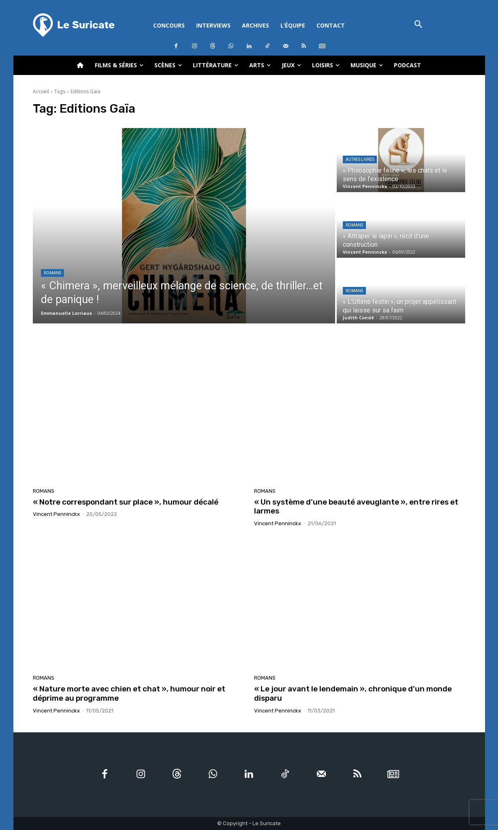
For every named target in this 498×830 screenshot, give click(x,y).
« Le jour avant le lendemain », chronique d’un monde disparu (353, 693)
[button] (419, 25)
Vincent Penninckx (56, 514)
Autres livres (360, 159)
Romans (52, 273)
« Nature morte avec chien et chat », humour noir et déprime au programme (129, 693)
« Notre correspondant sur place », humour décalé (125, 502)
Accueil (41, 91)
